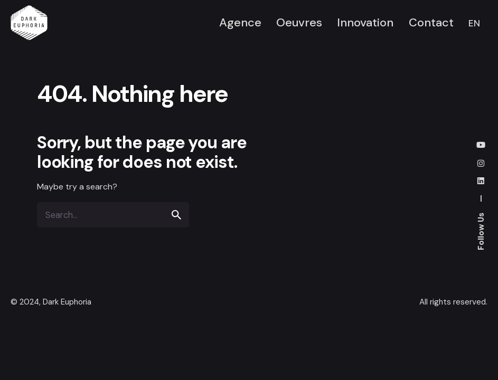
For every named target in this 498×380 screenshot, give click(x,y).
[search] (176, 214)
